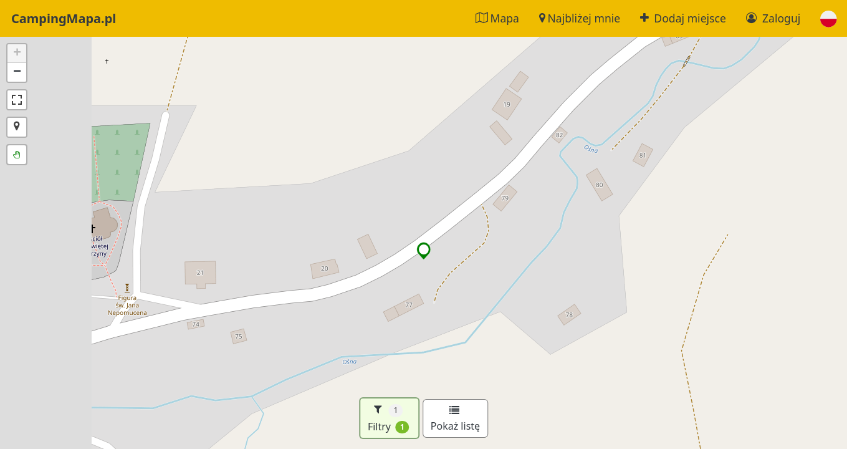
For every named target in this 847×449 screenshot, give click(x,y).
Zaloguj (773, 18)
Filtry (388, 418)
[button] (828, 18)
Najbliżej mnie (579, 18)
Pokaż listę (455, 419)
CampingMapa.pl (63, 18)
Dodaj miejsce (683, 18)
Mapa (497, 18)
